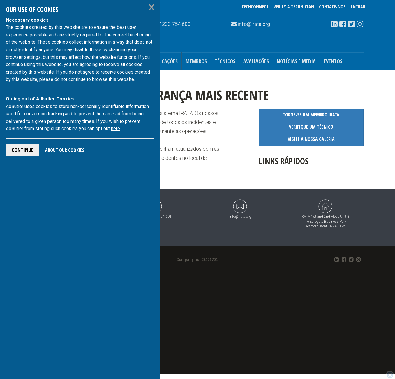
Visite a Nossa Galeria (311, 139)
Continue (22, 149)
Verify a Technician (294, 6)
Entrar (358, 6)
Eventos (333, 61)
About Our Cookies (64, 150)
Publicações (164, 61)
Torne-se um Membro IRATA (311, 114)
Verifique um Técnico (311, 127)
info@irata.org (240, 209)
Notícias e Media (296, 61)
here (115, 128)
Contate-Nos (332, 6)
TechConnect (255, 6)
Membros (196, 61)
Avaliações (256, 61)
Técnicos (225, 61)
